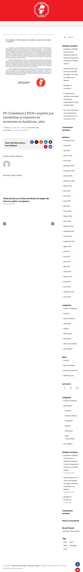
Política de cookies (33, 566)
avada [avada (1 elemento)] (65, 542)
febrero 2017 (67, 277)
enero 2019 (67, 161)
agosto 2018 (67, 186)
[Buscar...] (71, 37)
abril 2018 (66, 206)
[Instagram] (77, 388)
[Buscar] (65, 37)
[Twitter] (70, 388)
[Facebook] (64, 388)
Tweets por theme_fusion (71, 531)
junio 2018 (66, 196)
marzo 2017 (67, 272)
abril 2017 (66, 266)
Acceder (66, 360)
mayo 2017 (67, 262)
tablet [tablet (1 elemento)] (65, 545)
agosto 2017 (67, 246)
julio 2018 (66, 191)
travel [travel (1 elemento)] (65, 549)
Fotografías (67, 324)
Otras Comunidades (70, 344)
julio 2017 (66, 251)
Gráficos (66, 328)
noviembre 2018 (68, 171)
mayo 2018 (67, 201)
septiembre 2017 (69, 241)
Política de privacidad (19, 566)
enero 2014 (67, 297)
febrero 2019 (67, 156)
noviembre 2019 (68, 140)
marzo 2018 (67, 211)
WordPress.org (68, 375)
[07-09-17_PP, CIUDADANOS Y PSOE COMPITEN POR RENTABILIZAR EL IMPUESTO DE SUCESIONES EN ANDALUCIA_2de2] (28, 71)
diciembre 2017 (68, 226)
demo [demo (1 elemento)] (71, 542)
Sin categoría (67, 349)
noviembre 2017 (68, 231)
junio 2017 (66, 256)
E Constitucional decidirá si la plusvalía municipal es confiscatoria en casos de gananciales (71, 99)
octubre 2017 (67, 236)
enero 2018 (67, 221)
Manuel (7, 127)
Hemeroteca (31, 127)
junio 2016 (66, 287)
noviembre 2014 (68, 292)
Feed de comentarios (70, 370)
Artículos (66, 313)
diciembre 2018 (68, 166)
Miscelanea (67, 339)
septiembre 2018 (69, 181)
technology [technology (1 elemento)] (73, 545)
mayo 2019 (67, 145)
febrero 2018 (67, 216)
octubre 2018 (67, 176)
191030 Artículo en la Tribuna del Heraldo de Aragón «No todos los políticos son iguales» (70, 74)
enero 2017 (67, 282)
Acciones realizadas (70, 308)
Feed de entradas (69, 365)
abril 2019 (66, 151)
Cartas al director (69, 318)
